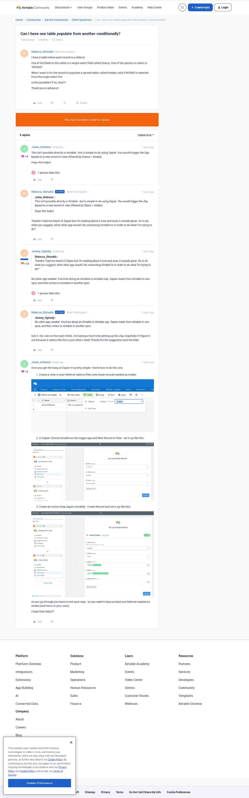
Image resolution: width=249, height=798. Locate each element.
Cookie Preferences (178, 792)
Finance (75, 704)
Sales (74, 696)
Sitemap (90, 792)
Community (33, 20)
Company (22, 711)
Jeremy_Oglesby (41, 251)
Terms (119, 792)
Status (20, 743)
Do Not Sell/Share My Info (145, 792)
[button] (200, 7)
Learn (129, 656)
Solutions (76, 656)
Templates (186, 696)
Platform (22, 656)
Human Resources (83, 688)
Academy (137, 7)
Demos (130, 688)
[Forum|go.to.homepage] (33, 7)
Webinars (131, 704)
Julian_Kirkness (41, 147)
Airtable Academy (137, 664)
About (20, 719)
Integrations (24, 672)
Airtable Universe (190, 704)
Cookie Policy (55, 778)
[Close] (71, 761)
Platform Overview (28, 664)
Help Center (154, 7)
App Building (24, 688)
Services (184, 672)
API (77, 792)
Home (19, 20)
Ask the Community (56, 20)
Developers (186, 680)
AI (17, 696)
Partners (184, 664)
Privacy (105, 792)
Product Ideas (105, 7)
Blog (19, 735)
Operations (77, 680)
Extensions (23, 680)
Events (123, 7)
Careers (21, 727)
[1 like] (45, 173)
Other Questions (82, 20)
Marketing (77, 672)
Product (75, 664)
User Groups (84, 7)
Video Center (133, 680)
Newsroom (23, 751)
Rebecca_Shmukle (42, 51)
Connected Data (27, 704)
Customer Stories (137, 696)
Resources (186, 656)
